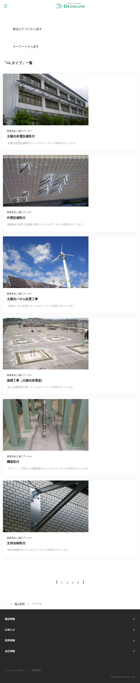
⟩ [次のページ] (83, 582)
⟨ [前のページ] (56, 582)
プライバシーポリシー (15, 670)
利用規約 (36, 670)
